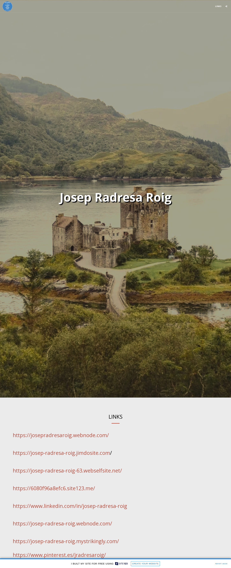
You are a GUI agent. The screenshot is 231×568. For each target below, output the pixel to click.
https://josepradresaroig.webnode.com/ (61, 435)
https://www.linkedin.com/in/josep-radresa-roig (70, 505)
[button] (226, 6)
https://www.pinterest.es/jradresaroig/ (59, 554)
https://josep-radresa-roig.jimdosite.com (61, 452)
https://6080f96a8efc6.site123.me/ (54, 488)
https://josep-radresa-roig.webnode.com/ (62, 523)
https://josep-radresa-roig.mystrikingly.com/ (66, 541)
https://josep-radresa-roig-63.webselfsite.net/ (67, 470)
